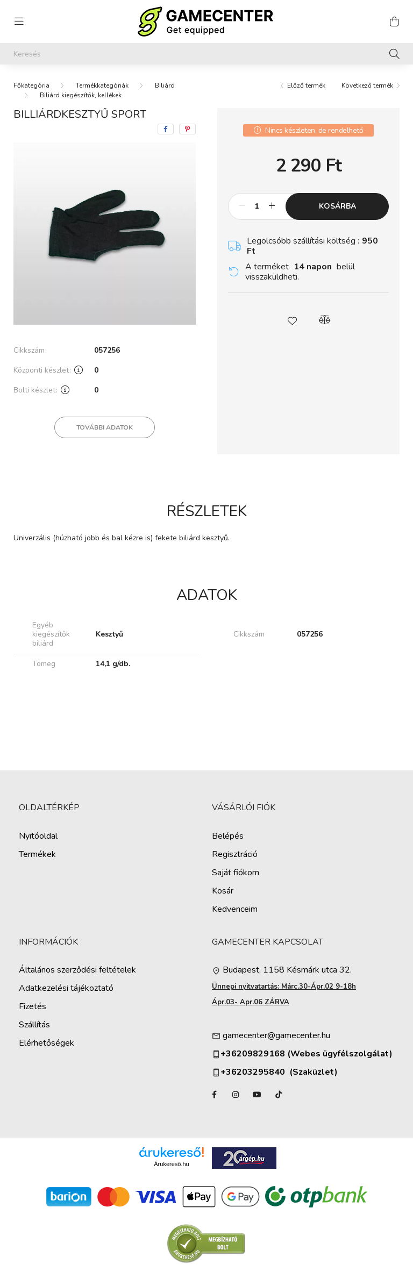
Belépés (228, 836)
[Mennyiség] (257, 206)
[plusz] (272, 206)
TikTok (278, 1094)
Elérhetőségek (46, 1043)
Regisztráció (235, 854)
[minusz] (242, 206)
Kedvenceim (235, 909)
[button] (292, 320)
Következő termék (367, 85)
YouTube (257, 1094)
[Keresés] (206, 54)
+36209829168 (252, 1054)
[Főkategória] (31, 85)
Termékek (37, 854)
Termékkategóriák (102, 85)
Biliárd (165, 85)
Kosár (222, 891)
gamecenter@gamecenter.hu (276, 1036)
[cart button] (394, 21)
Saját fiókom (235, 873)
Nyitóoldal (38, 836)
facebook (214, 1094)
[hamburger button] (19, 21)
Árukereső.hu (171, 1164)
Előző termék (306, 85)
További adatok (104, 427)
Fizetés (32, 1007)
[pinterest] (187, 129)
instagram (235, 1094)
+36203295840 (248, 1072)
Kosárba (337, 206)
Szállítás (34, 1025)
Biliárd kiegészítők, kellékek (81, 95)
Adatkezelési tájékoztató (66, 988)
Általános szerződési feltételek (77, 970)
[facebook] (166, 129)
